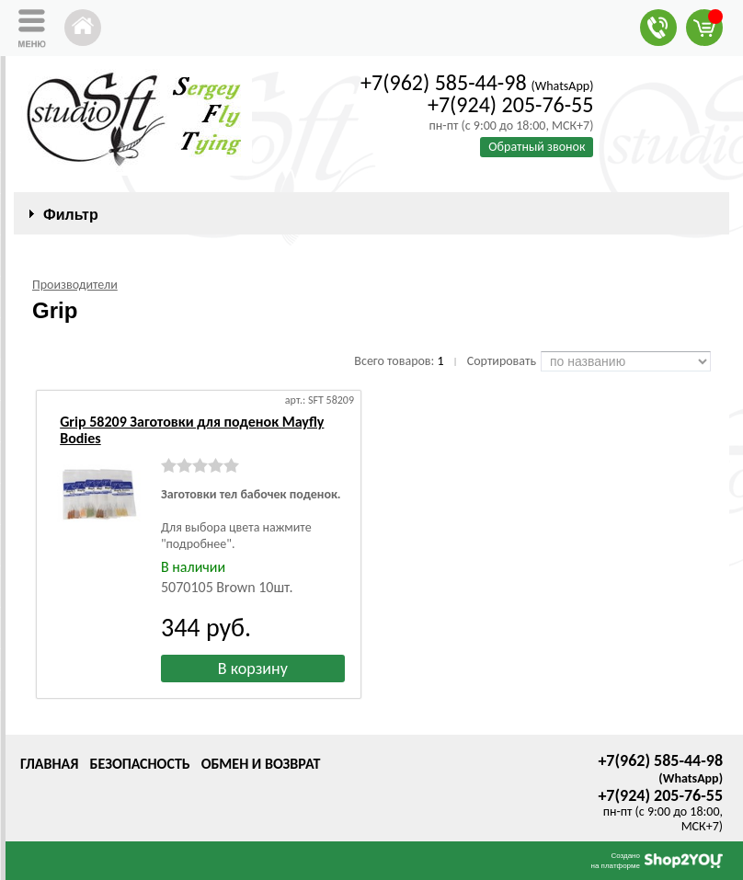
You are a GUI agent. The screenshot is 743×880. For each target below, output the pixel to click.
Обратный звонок (536, 146)
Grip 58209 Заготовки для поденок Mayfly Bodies (192, 430)
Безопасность (139, 763)
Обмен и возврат (261, 763)
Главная (49, 763)
